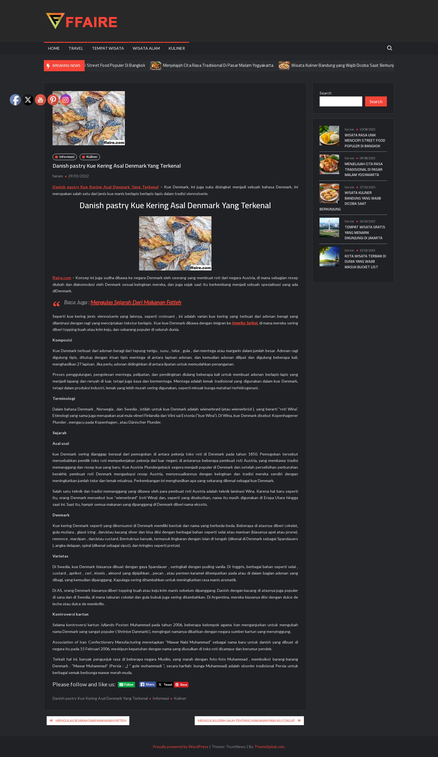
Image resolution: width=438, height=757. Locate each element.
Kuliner (176, 48)
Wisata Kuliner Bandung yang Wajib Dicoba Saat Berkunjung (350, 65)
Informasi (66, 157)
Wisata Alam (146, 48)
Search (326, 93)
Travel (75, 48)
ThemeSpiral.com (269, 746)
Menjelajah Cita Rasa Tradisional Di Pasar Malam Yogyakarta (223, 65)
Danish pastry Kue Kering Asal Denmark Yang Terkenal (100, 698)
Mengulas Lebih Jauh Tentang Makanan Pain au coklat (246, 720)
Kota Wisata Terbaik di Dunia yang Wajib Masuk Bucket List (365, 261)
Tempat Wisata (108, 48)
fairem (58, 176)
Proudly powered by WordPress (180, 746)
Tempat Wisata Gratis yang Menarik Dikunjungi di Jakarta (365, 232)
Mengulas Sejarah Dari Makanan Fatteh (136, 302)
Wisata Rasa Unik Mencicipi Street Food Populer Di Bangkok (95, 65)
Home (54, 48)
